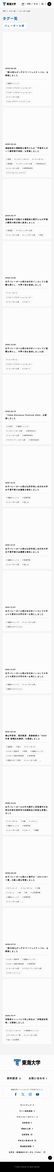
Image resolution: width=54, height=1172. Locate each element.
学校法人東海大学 (25, 1141)
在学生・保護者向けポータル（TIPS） (25, 1152)
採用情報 (26, 1135)
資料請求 (12, 1078)
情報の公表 (26, 1129)
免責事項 (26, 1123)
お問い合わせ (37, 1078)
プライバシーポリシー (26, 1117)
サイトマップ (26, 1105)
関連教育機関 (26, 1146)
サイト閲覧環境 (26, 1111)
